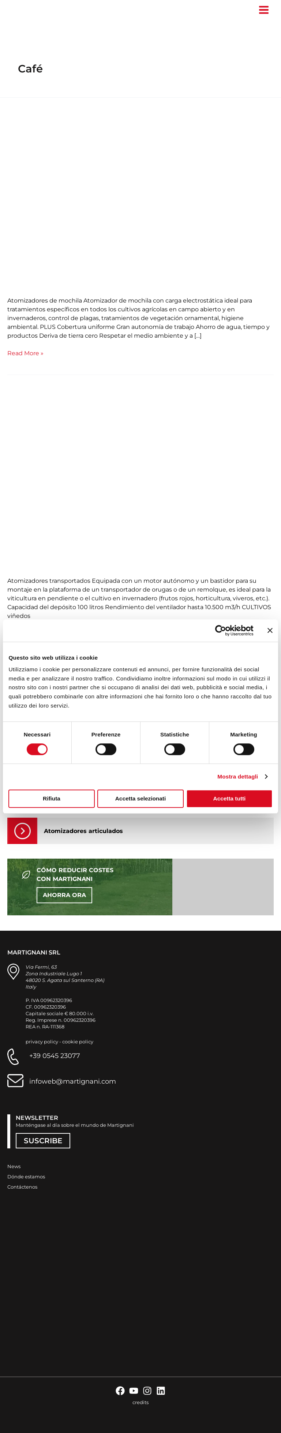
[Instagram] (147, 1390)
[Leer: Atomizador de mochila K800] (140, 198)
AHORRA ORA (64, 895)
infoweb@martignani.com (72, 1081)
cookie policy (77, 1041)
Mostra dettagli (237, 776)
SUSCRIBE (43, 1140)
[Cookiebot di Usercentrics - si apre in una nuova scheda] (222, 630)
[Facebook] (120, 1390)
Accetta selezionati (140, 798)
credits (140, 1402)
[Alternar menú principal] (264, 10)
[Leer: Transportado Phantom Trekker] (140, 478)
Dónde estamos (26, 1176)
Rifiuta (51, 798)
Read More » (25, 353)
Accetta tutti (229, 798)
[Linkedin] (160, 1390)
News (13, 1166)
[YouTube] (133, 1390)
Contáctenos (22, 1187)
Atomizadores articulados (83, 830)
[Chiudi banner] (270, 630)
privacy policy (42, 1041)
